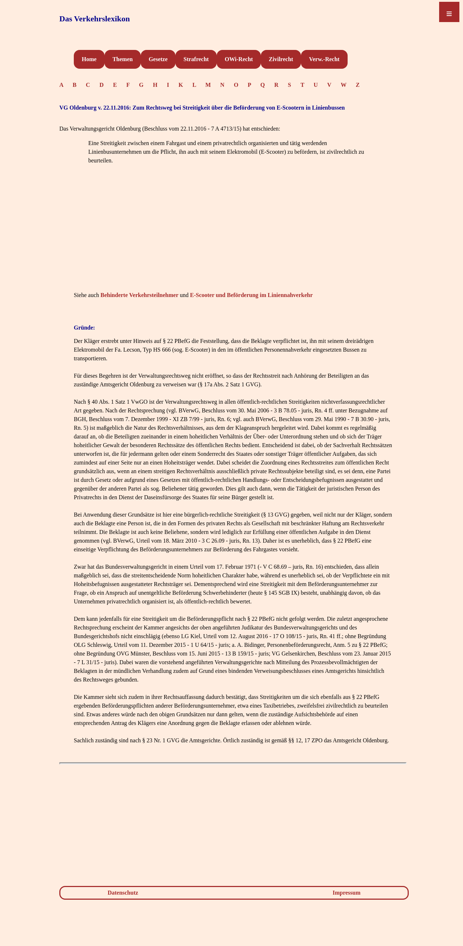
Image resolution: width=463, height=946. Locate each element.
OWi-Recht (239, 59)
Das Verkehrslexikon (94, 18)
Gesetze (158, 59)
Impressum (347, 893)
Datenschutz (122, 893)
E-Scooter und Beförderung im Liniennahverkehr (251, 295)
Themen (122, 59)
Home (89, 59)
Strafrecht (196, 59)
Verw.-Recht (324, 59)
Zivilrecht (281, 59)
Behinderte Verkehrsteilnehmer (140, 295)
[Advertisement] (233, 238)
